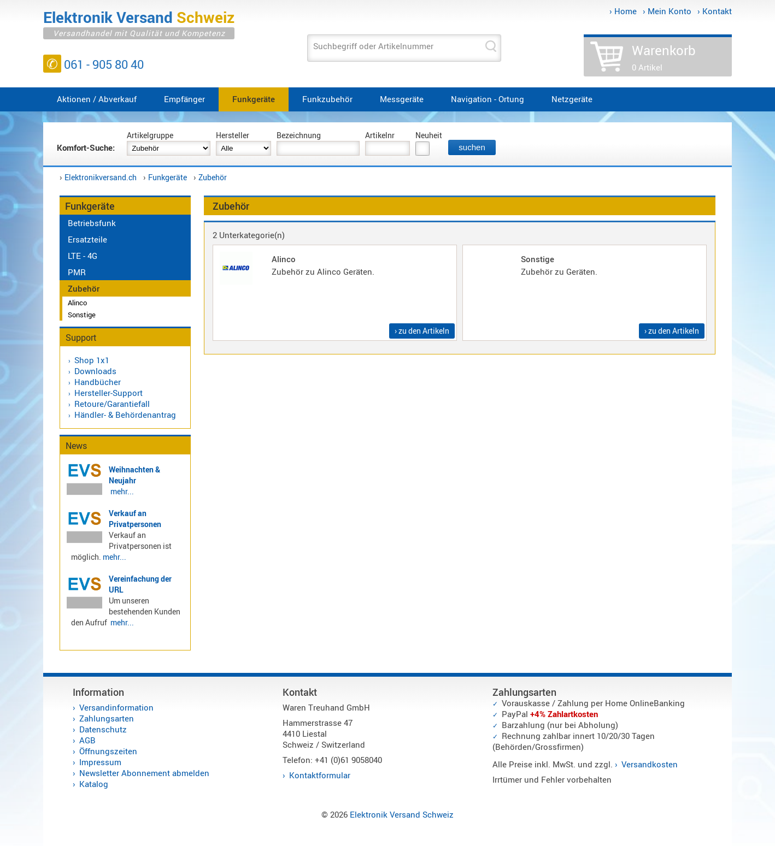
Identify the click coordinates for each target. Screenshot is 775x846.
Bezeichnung (299, 135)
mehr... (122, 491)
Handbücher (97, 381)
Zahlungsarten (106, 718)
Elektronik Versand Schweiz (402, 814)
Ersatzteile (87, 239)
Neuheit (428, 135)
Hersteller (232, 135)
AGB (87, 740)
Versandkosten (649, 764)
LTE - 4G (82, 255)
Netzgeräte (571, 98)
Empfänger (184, 98)
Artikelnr (380, 135)
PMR (77, 272)
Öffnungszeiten (108, 751)
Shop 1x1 (91, 359)
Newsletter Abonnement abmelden (144, 772)
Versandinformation (116, 707)
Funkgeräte (253, 98)
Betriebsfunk (92, 222)
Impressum (100, 761)
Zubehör (212, 177)
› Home (623, 10)
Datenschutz (103, 729)
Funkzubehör (327, 98)
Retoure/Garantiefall (112, 403)
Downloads (95, 370)
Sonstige (82, 315)
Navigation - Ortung (487, 98)
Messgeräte (402, 98)
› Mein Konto (667, 10)
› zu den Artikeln (422, 331)
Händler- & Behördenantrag (125, 414)
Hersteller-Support (108, 392)
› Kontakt (714, 10)
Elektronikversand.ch (100, 177)
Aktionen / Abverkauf (97, 98)
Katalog (93, 783)
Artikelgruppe (150, 135)
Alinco (77, 302)
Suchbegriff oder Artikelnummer (373, 45)
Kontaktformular (319, 775)
